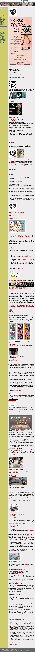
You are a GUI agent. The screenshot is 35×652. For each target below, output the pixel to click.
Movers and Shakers (2, 21)
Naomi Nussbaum (18, 527)
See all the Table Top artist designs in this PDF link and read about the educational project (21, 238)
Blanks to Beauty (20, 235)
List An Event (2, 34)
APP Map (10, 6)
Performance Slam (2, 24)
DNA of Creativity (2, 16)
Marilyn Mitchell (27, 256)
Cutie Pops (30, 500)
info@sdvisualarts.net (21, 77)
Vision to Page (2, 23)
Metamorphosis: (14, 263)
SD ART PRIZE (2, 28)
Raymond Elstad (24, 430)
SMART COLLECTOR (22, 6)
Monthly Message (2, 39)
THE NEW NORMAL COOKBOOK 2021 (16, 159)
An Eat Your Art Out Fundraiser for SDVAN (18, 514)
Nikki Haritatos (12, 472)
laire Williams (12, 529)
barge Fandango (27, 534)
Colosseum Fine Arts (14, 629)
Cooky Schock (14, 281)
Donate (1, 44)
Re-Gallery (21, 304)
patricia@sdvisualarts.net (30, 530)
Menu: (30, 579)
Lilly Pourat (24, 255)
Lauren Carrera (23, 262)
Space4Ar (24, 304)
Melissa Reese (13, 642)
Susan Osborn (10, 281)
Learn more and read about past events (14, 213)
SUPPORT (27, 6)
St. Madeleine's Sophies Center (15, 306)
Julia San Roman (21, 607)
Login (4, 1)
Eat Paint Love (11, 514)
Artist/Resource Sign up (3, 38)
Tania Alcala (21, 566)
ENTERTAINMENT (24, 141)
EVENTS (7, 6)
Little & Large (2, 22)
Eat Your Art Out (2, 18)
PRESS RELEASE (11, 142)
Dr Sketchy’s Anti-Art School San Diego (13, 469)
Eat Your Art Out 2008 (19, 450)
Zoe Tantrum (16, 472)
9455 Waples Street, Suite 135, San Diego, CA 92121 (24, 244)
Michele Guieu (10, 568)
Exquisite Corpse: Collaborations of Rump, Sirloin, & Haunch (17, 567)
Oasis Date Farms (26, 305)
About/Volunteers (20, 236)
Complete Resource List (3, 31)
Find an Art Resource (2, 30)
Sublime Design (27, 564)
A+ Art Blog (1, 29)
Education (12, 236)
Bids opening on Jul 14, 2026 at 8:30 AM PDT (17, 99)
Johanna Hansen (18, 281)
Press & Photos (27, 236)
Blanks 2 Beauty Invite (11, 290)
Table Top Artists (13, 235)
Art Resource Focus (2, 43)
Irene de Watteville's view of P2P (13, 360)
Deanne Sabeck (22, 257)
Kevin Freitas (14, 568)
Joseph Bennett (12, 572)
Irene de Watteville (17, 430)
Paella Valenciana (14, 267)
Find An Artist (2, 32)
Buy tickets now (11, 66)
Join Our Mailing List (2, 45)
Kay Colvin (12, 517)
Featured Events (2, 37)
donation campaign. (20, 164)
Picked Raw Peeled (2, 42)
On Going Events (2, 20)
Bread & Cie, (22, 305)
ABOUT (31, 6)
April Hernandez (27, 262)
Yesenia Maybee (22, 471)
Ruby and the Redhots (23, 247)
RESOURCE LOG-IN (15, 6)
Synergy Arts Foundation (25, 127)
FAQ (33, 6)
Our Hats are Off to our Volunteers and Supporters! (22, 119)
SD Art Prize (14, 633)
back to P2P (10, 342)
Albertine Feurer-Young (13, 471)
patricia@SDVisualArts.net (13, 582)
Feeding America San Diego (13, 244)
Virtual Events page (11, 165)
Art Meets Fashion (2, 19)
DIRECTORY (3, 6)
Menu (14, 529)
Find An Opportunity (2, 40)
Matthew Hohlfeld (26, 471)
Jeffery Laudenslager (17, 572)
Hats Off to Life (2, 17)
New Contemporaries (2, 15)
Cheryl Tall (23, 256)
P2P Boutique (27, 235)
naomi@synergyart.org (20, 288)
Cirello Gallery (28, 304)
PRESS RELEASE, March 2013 (12, 344)
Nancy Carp (17, 471)
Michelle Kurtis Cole (17, 257)
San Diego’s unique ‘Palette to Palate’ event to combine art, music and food (18, 345)
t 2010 (14, 450)
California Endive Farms (21, 267)
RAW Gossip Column (2, 41)
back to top (23, 589)
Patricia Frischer (14, 476)
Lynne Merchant (14, 528)
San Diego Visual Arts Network (13, 127)
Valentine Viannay (11, 280)
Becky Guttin (25, 566)
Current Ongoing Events (3, 35)
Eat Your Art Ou (12, 450)
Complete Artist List (2, 33)
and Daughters (18, 525)
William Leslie (18, 266)
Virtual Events (2, 36)
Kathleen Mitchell (26, 257)
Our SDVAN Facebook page (13, 357)
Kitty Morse (16, 305)
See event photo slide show (15, 565)
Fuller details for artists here (12, 454)
